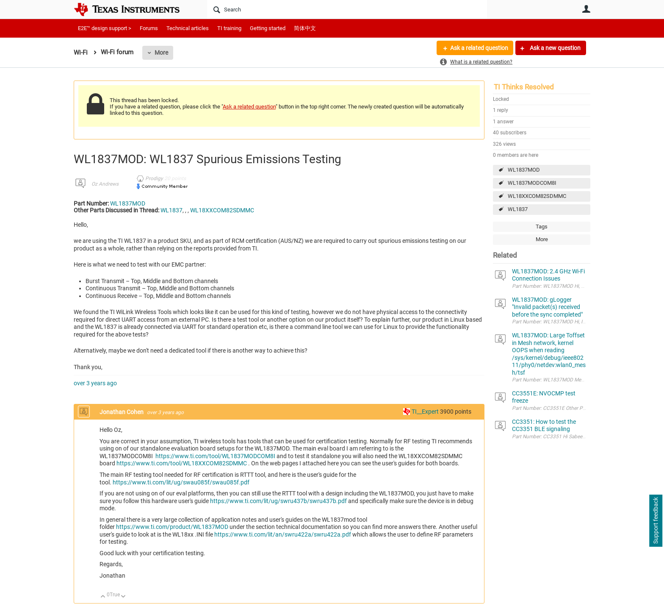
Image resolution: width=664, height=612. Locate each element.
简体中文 (305, 28)
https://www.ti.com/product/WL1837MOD (172, 526)
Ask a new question (554, 48)
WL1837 (518, 209)
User (586, 9)
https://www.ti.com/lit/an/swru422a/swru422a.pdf (282, 534)
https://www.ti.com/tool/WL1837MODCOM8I (215, 456)
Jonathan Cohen (122, 412)
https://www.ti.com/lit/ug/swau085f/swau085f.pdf (181, 482)
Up (103, 597)
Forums (149, 28)
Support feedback (655, 521)
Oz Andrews (105, 184)
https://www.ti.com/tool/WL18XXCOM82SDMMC (181, 463)
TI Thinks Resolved (524, 87)
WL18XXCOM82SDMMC (537, 196)
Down (123, 597)
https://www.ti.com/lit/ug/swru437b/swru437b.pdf (278, 501)
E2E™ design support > (104, 28)
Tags (542, 226)
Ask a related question (479, 48)
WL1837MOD (524, 170)
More (161, 52)
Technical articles (187, 28)
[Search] (347, 9)
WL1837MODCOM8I (532, 183)
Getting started (267, 28)
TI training (229, 28)
